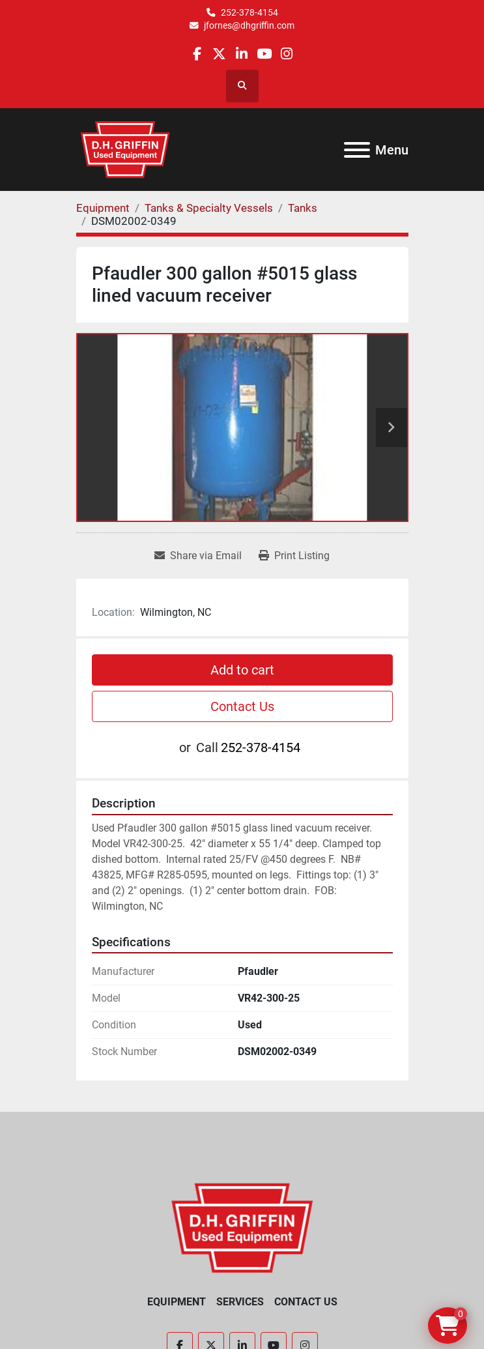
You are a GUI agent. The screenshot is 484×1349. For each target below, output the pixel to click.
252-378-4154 (249, 12)
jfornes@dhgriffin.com (249, 25)
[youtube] (264, 54)
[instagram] (286, 54)
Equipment (176, 1302)
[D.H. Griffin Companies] (242, 1227)
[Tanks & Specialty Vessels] (209, 207)
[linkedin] (241, 54)
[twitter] (219, 54)
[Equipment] (103, 207)
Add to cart (242, 670)
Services (240, 1302)
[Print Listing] (294, 556)
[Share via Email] (198, 556)
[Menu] (357, 150)
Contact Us (242, 706)
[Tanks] (302, 207)
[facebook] (197, 54)
